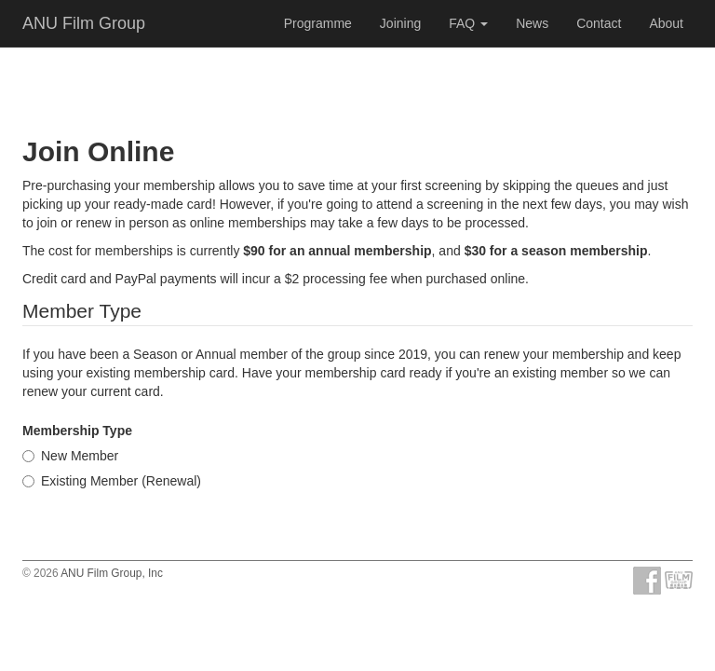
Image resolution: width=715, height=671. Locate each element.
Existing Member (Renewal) (111, 480)
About (666, 23)
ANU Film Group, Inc (112, 573)
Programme (318, 23)
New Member (70, 455)
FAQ (468, 23)
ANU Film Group (83, 23)
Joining (400, 23)
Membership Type (77, 430)
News (532, 23)
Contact (598, 23)
